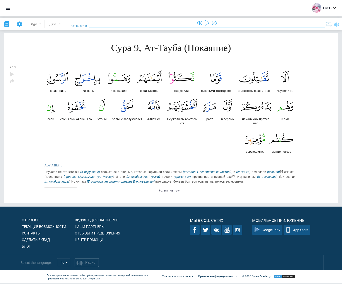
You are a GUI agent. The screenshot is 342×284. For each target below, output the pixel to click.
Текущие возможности (44, 227)
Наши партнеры (89, 227)
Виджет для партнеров (96, 220)
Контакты (31, 233)
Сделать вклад (36, 240)
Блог (26, 247)
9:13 (13, 67)
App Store (297, 230)
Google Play (267, 230)
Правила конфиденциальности (217, 277)
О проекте (31, 220)
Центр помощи (89, 240)
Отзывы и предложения (97, 233)
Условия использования (177, 277)
